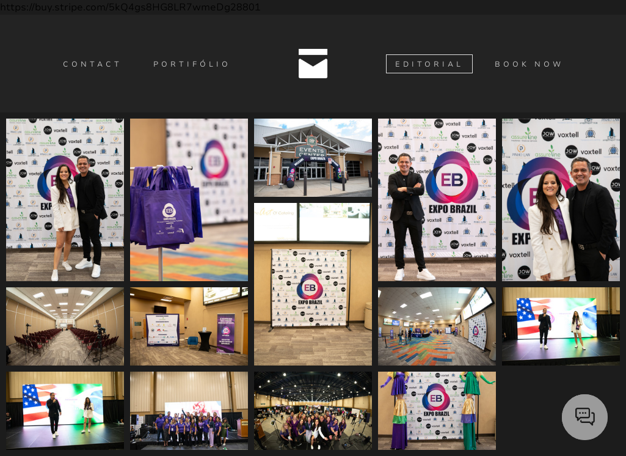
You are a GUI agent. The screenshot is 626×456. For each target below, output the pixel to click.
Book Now (529, 64)
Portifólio (192, 64)
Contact (92, 64)
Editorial (429, 64)
